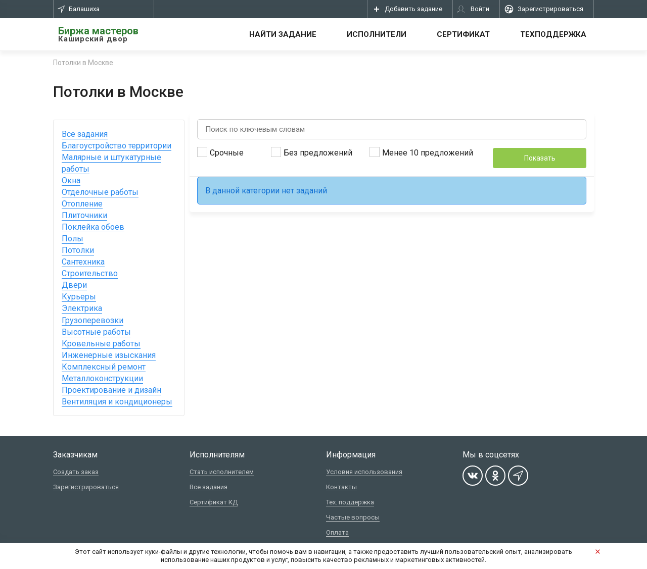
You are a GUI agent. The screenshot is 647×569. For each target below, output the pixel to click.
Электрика (82, 308)
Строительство (90, 273)
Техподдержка (553, 34)
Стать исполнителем (222, 472)
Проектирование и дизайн (111, 390)
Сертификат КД (214, 502)
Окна (71, 180)
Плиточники (84, 215)
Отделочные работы (100, 192)
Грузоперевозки (92, 320)
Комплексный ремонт (104, 367)
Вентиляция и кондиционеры (117, 401)
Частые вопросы (353, 517)
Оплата (337, 532)
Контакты (341, 487)
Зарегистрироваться (86, 487)
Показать (540, 158)
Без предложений (311, 152)
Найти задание (282, 34)
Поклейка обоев (93, 227)
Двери (74, 285)
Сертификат (463, 34)
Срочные (220, 152)
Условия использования (364, 472)
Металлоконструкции (102, 378)
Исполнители (376, 34)
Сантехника (83, 262)
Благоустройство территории (116, 145)
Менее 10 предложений (421, 152)
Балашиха (79, 9)
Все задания (85, 134)
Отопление (82, 204)
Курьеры (79, 296)
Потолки (78, 250)
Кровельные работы (101, 343)
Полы (72, 238)
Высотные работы (96, 332)
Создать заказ (76, 472)
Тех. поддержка (350, 502)
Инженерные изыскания (109, 355)
